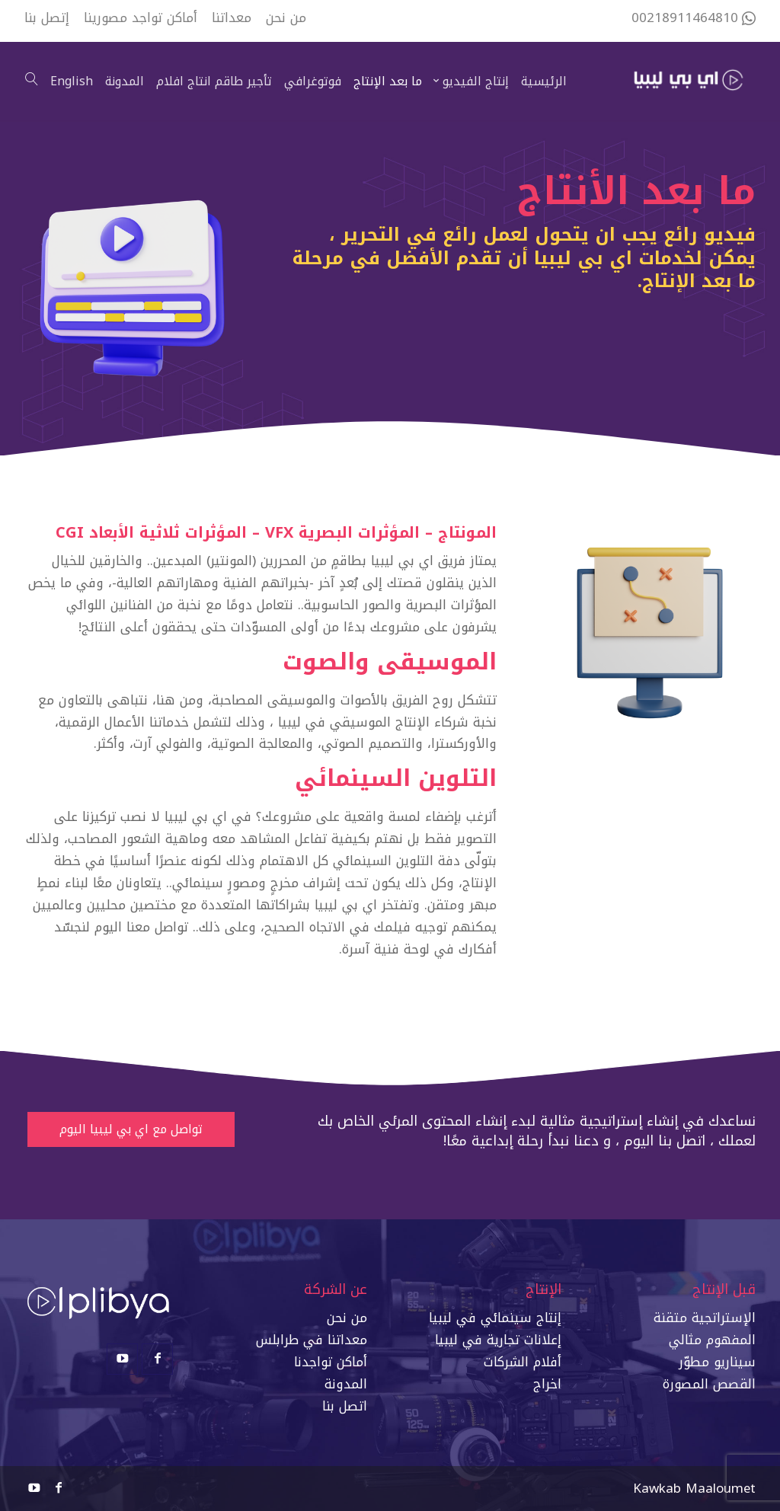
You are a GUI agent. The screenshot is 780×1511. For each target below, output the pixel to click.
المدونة (345, 1384)
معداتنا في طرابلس (311, 1339)
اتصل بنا (344, 1406)
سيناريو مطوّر (717, 1362)
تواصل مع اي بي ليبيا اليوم (131, 1129)
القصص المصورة (709, 1384)
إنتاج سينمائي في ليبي (497, 1317)
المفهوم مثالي (712, 1339)
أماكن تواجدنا (330, 1362)
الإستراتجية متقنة (705, 1317)
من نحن (347, 1317)
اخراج (547, 1384)
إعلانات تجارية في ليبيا (498, 1339)
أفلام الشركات (522, 1362)
